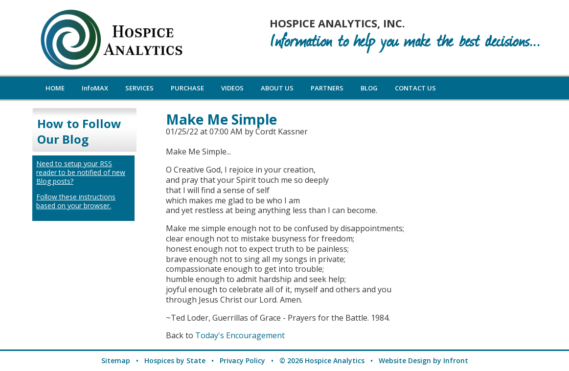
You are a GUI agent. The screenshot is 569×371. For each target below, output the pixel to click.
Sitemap (115, 360)
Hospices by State (174, 360)
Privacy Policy (242, 360)
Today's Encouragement (240, 335)
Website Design (405, 360)
